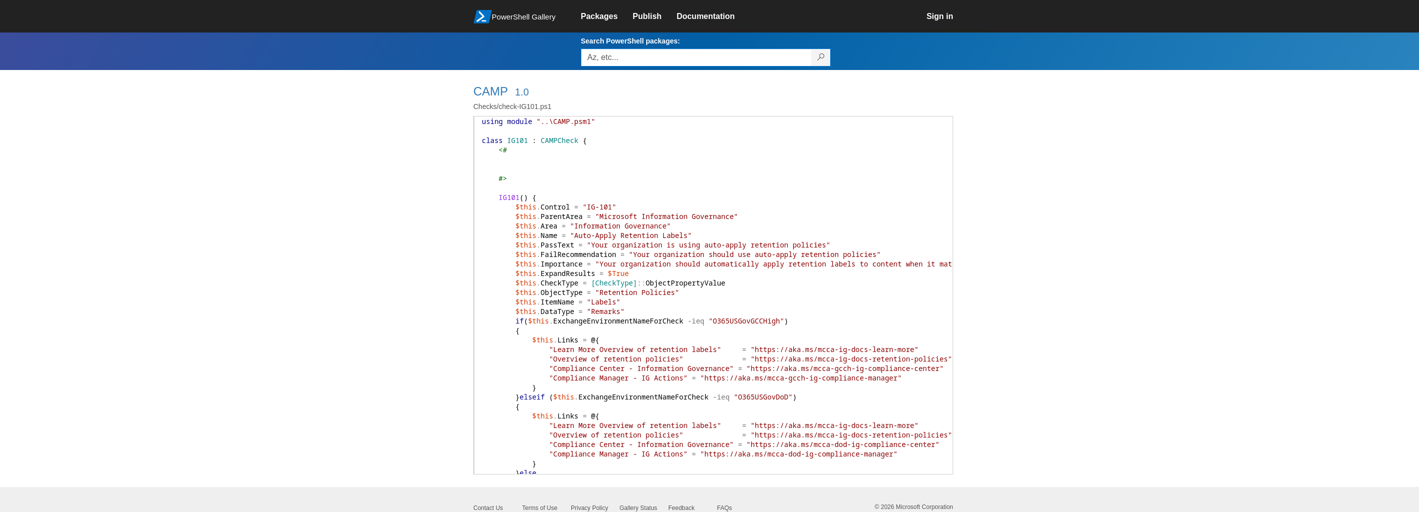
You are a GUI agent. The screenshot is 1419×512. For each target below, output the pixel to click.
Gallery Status (638, 508)
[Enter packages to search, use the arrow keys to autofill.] (696, 57)
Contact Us (488, 508)
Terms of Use (540, 508)
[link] (607, 17)
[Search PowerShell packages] (821, 57)
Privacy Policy (589, 508)
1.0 (522, 92)
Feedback (681, 508)
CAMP (490, 91)
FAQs (724, 508)
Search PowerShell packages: (630, 41)
